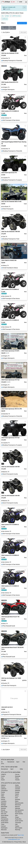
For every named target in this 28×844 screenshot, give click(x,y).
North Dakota (4, 815)
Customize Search (22, 23)
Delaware (17, 790)
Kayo (2, 778)
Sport (17, 762)
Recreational (10, 762)
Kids (24, 762)
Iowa (16, 797)
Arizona (3, 787)
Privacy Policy (18, 842)
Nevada (3, 810)
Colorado (17, 788)
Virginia (17, 826)
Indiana (3, 797)
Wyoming (17, 829)
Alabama (3, 785)
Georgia (17, 792)
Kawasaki (17, 776)
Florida (3, 792)
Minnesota (18, 804)
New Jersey (4, 812)
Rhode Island (4, 820)
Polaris (17, 778)
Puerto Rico (18, 819)
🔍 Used (4, 18)
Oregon (17, 817)
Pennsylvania (4, 819)
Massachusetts (19, 803)
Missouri (17, 806)
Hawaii (17, 794)
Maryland (3, 803)
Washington (4, 828)
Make (7, 15)
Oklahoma (3, 817)
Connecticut (4, 790)
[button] (3, 43)
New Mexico (18, 812)
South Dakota (4, 822)
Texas (2, 824)
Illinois (17, 796)
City (3, 15)
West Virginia (18, 828)
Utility (21, 769)
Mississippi (4, 806)
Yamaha (17, 779)
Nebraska (17, 808)
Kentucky (17, 799)
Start (24, 7)
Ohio (16, 815)
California (3, 788)
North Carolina (19, 813)
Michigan (3, 804)
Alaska (17, 785)
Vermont (3, 826)
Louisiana (3, 801)
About (24, 842)
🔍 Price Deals (16, 15)
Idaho (2, 796)
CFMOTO (3, 774)
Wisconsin (4, 829)
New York (3, 813)
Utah (16, 824)
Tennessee (18, 822)
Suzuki (3, 779)
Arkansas (17, 787)
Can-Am (17, 774)
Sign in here (21, 835)
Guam (2, 794)
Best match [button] (23, 32)
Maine (16, 801)
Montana (3, 808)
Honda (3, 776)
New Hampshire (19, 810)
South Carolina (19, 820)
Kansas (3, 799)
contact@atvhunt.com (14, 839)
